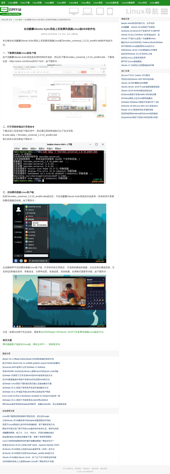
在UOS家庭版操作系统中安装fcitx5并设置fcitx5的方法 (26, 379)
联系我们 (78, 469)
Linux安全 (142, 3)
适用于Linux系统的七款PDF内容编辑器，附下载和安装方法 (28, 424)
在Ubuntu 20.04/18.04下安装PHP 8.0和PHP (140, 31)
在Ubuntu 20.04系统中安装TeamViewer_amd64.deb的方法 (28, 453)
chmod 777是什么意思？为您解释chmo (138, 38)
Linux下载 (25, 3)
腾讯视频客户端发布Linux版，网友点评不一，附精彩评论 (31, 344)
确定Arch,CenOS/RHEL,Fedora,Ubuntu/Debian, (142, 42)
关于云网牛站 (68, 469)
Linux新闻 (12, 3)
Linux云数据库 (128, 3)
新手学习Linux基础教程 (131, 61)
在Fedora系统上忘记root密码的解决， (138, 98)
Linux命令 (73, 3)
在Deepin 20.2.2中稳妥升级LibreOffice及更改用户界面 (26, 392)
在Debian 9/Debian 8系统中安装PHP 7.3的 (140, 102)
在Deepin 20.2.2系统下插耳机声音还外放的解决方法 (25, 388)
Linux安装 (37, 3)
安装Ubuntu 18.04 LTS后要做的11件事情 (139, 50)
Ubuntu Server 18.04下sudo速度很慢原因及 (140, 87)
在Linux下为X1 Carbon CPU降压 (135, 75)
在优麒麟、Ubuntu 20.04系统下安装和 (138, 27)
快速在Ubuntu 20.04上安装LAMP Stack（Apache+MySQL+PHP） (31, 445)
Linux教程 (49, 3)
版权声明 (95, 469)
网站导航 (103, 469)
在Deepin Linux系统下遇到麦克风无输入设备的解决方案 (27, 383)
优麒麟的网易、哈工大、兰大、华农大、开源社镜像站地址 (28, 433)
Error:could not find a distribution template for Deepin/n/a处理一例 (31, 396)
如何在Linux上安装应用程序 (133, 57)
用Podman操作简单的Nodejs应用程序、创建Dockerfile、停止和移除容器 (34, 404)
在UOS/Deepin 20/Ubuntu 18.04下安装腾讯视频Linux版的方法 (72, 332)
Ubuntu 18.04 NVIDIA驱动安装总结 (136, 90)
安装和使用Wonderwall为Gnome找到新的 (139, 113)
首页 (3, 3)
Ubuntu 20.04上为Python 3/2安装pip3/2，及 (140, 35)
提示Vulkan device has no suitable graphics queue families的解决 (31, 363)
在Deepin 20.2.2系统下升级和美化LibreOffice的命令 (25, 400)
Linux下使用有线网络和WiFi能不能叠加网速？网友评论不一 (28, 441)
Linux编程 (154, 3)
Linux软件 (61, 3)
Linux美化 (85, 3)
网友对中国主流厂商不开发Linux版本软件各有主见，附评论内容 (30, 428)
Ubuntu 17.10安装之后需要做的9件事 (137, 65)
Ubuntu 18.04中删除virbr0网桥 (134, 83)
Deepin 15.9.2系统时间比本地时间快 (137, 110)
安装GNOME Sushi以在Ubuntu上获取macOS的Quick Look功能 (30, 371)
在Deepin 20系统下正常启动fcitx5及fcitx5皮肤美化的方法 (27, 375)
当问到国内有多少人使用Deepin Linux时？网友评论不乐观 (28, 461)
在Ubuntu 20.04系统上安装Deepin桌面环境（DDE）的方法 (28, 449)
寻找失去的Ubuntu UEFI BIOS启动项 (137, 79)
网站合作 (86, 469)
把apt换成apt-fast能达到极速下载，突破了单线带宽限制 (26, 437)
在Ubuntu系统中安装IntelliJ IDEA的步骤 (138, 94)
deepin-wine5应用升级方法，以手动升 (138, 23)
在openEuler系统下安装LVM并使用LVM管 (139, 117)
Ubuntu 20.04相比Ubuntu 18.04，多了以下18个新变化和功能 (29, 457)
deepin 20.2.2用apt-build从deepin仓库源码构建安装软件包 (28, 359)
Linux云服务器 (112, 3)
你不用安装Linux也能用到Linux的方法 (137, 46)
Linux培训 (98, 3)
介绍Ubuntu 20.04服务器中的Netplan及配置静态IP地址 (26, 420)
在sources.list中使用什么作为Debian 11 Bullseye (23, 367)
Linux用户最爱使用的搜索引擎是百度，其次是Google (25, 416)
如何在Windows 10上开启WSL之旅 (136, 54)
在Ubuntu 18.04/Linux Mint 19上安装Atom (139, 106)
